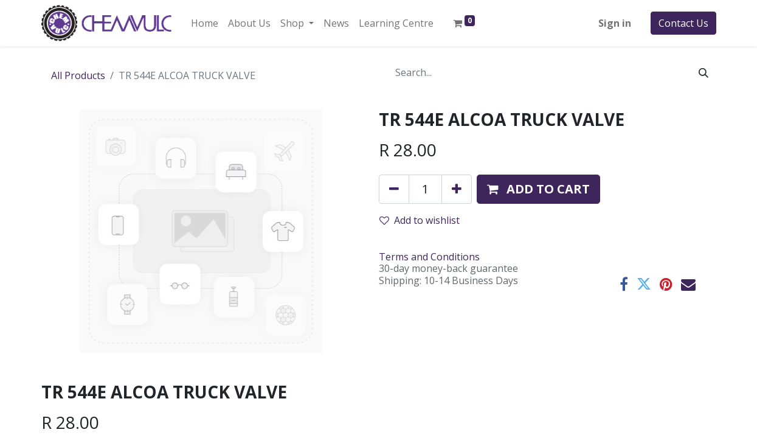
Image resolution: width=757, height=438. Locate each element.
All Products (78, 75)
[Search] (703, 72)
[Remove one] (394, 189)
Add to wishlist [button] (419, 220)
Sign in (614, 23)
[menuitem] (204, 23)
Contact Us (683, 23)
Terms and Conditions (429, 256)
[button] (538, 189)
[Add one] (456, 189)
